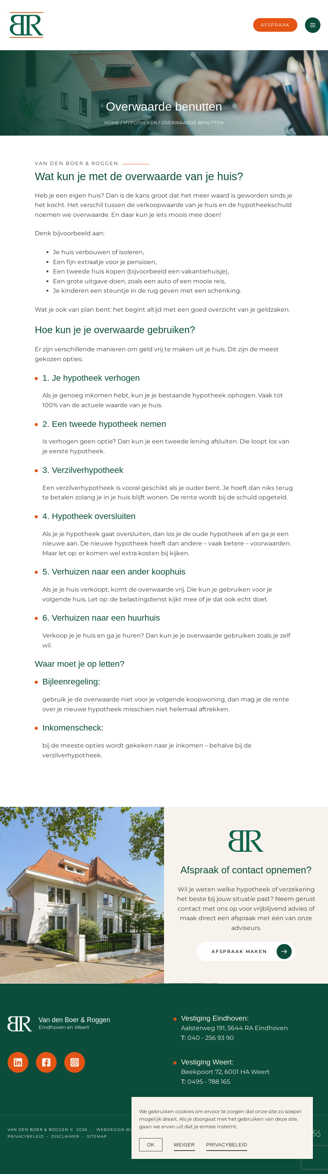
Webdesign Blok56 (119, 1130)
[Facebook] (46, 1062)
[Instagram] (74, 1062)
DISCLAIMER (65, 1136)
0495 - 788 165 (208, 1081)
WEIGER (184, 1145)
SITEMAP (97, 1136)
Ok (151, 1145)
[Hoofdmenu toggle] (312, 25)
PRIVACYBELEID (26, 1136)
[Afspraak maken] (246, 951)
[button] (275, 24)
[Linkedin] (18, 1062)
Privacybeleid (227, 1145)
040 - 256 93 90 (210, 1037)
